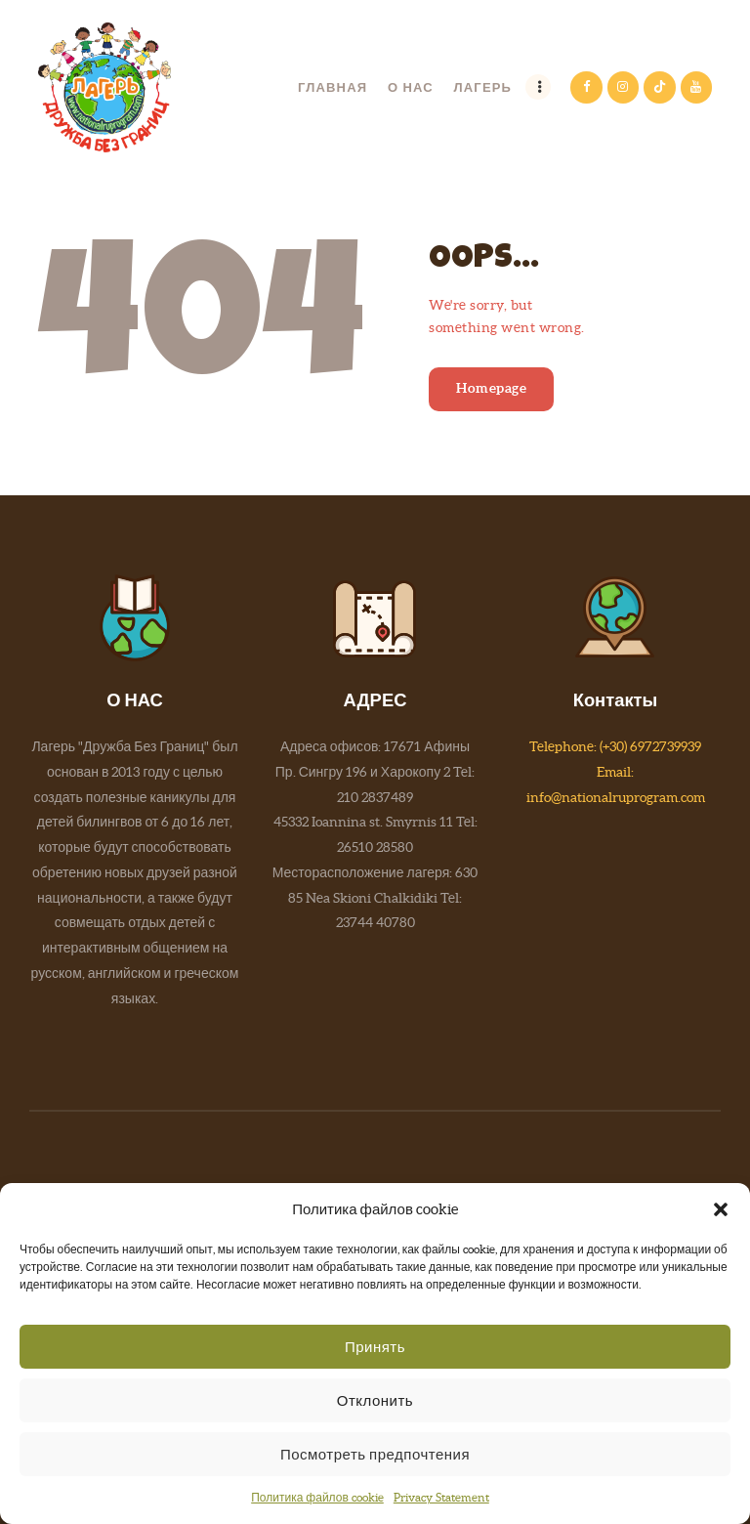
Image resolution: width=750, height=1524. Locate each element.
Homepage (491, 388)
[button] (720, 1209)
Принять (375, 1346)
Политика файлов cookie (317, 1497)
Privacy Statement (441, 1497)
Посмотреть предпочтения (375, 1454)
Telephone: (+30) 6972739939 (615, 746)
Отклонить (375, 1400)
